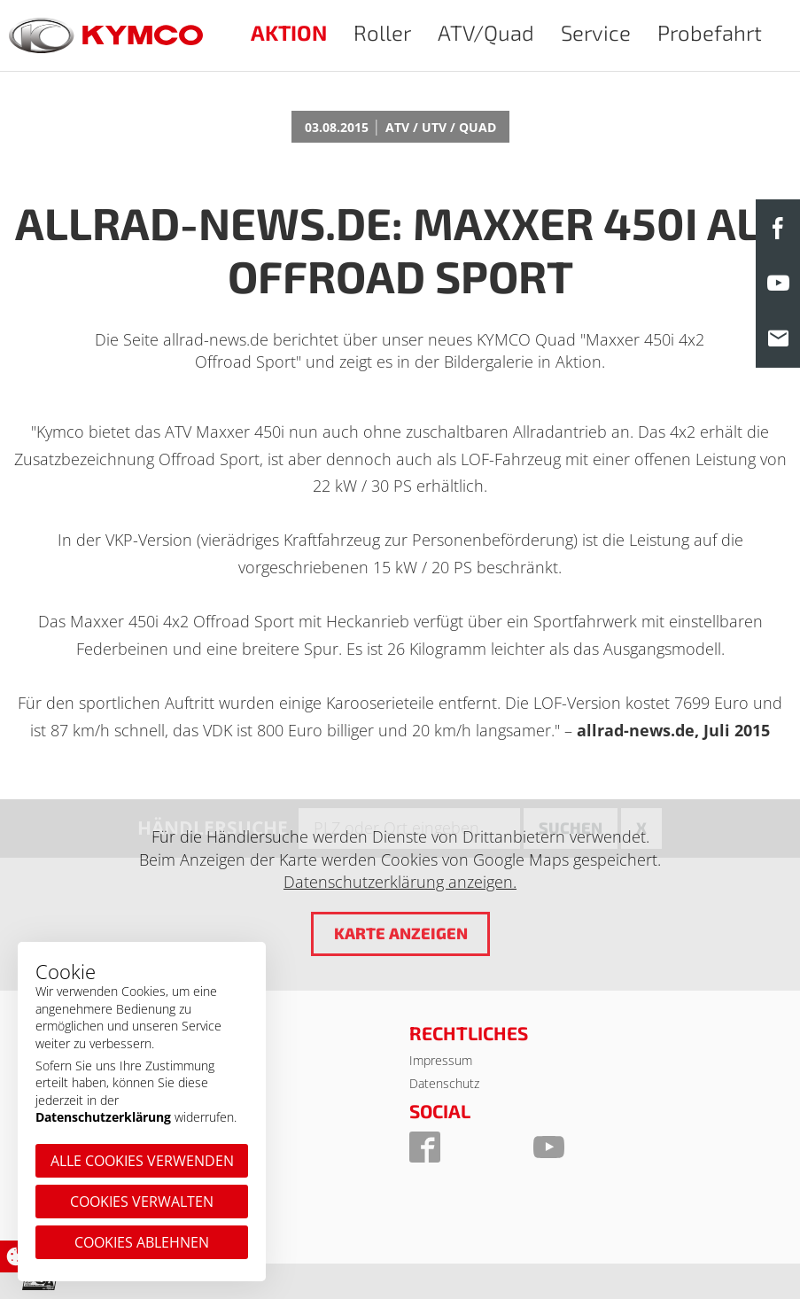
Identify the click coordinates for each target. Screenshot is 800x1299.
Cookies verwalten (142, 1201)
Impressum (440, 1060)
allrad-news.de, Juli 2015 (673, 730)
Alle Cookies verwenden (142, 1161)
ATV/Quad (486, 32)
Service (596, 32)
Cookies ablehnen (141, 1242)
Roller (382, 32)
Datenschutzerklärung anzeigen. (400, 881)
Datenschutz (444, 1083)
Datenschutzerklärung (103, 1116)
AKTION (289, 32)
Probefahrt (709, 32)
